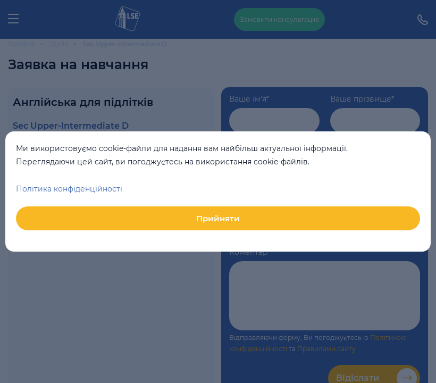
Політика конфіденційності (69, 189)
